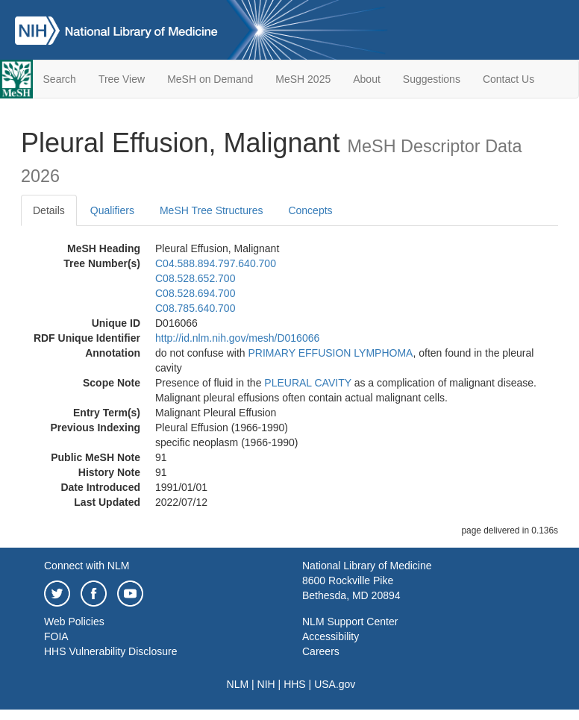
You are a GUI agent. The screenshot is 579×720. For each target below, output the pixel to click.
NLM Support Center (350, 621)
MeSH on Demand (210, 79)
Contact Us (508, 79)
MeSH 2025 (303, 79)
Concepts (310, 210)
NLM (238, 684)
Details (49, 210)
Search (59, 79)
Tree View (121, 79)
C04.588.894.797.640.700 (215, 263)
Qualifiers (112, 210)
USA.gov (334, 684)
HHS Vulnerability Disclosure (110, 651)
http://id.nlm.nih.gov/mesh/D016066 (237, 338)
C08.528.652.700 (195, 278)
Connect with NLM (86, 566)
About (367, 79)
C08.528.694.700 (195, 293)
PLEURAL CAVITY (307, 383)
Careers (320, 651)
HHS (295, 684)
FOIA (56, 636)
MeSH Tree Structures (211, 210)
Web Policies (74, 621)
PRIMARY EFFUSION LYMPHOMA (330, 353)
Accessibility (330, 636)
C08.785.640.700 (195, 308)
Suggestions (431, 79)
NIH (266, 684)
